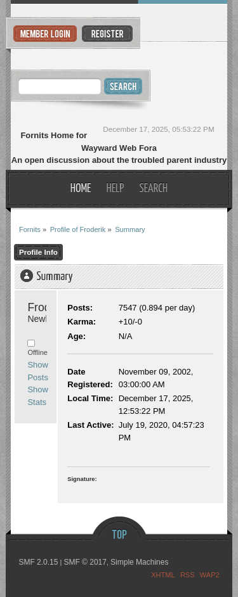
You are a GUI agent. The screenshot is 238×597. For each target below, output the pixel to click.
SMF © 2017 (85, 562)
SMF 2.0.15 (38, 562)
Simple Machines (139, 562)
